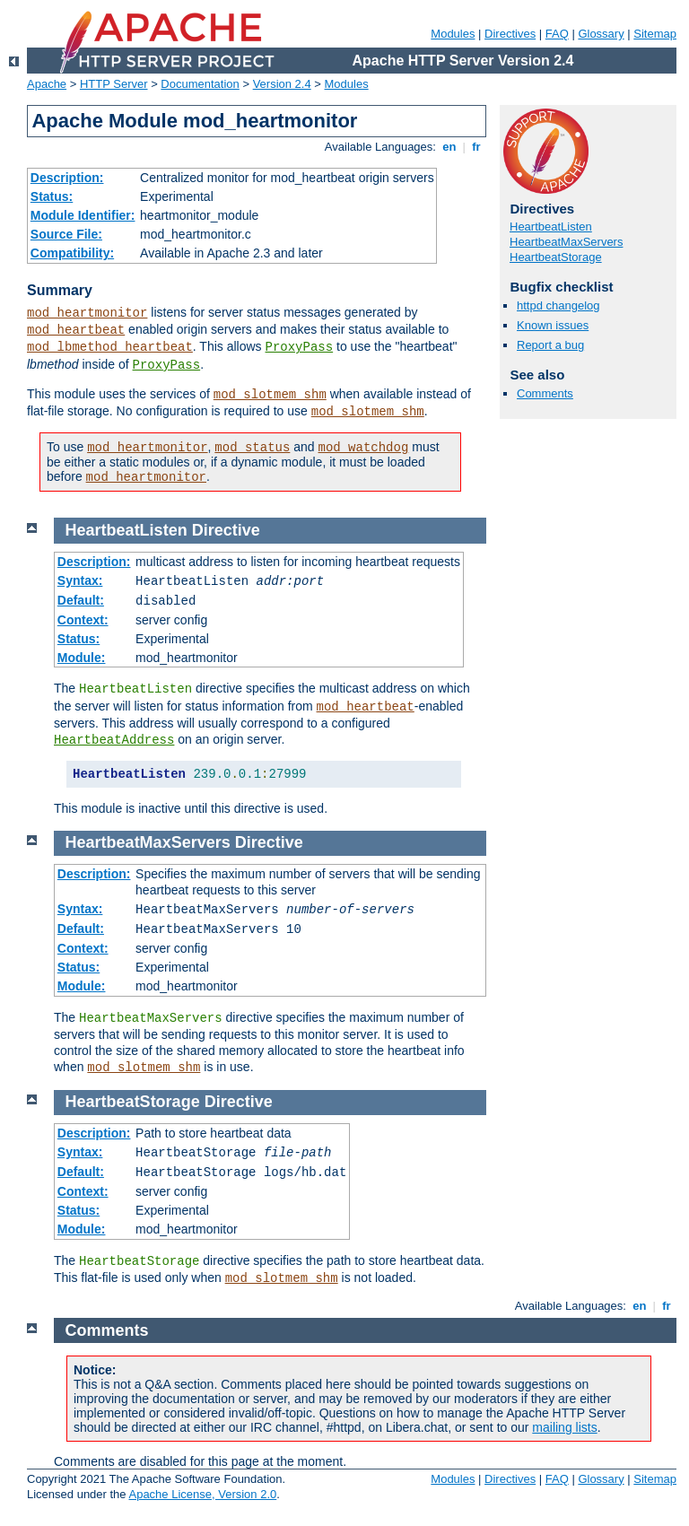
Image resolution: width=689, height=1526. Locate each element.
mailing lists (564, 1427)
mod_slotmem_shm (270, 395)
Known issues (553, 325)
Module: (81, 657)
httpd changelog (558, 305)
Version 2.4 (282, 84)
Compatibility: (72, 253)
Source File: (66, 234)
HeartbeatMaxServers (566, 242)
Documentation (200, 84)
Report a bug (550, 345)
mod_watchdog (363, 447)
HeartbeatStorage (556, 257)
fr (476, 146)
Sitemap (654, 33)
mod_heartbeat (76, 330)
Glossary (601, 33)
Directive (226, 530)
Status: (52, 196)
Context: (83, 620)
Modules (453, 33)
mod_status (252, 447)
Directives (510, 33)
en (449, 146)
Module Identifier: (83, 215)
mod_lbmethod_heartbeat (110, 347)
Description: (67, 177)
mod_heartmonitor (87, 313)
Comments (545, 393)
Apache (46, 84)
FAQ (557, 33)
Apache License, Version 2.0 (202, 1494)
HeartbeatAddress (114, 740)
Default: (80, 600)
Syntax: (80, 580)
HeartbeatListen (551, 226)
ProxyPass (300, 347)
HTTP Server (114, 84)
